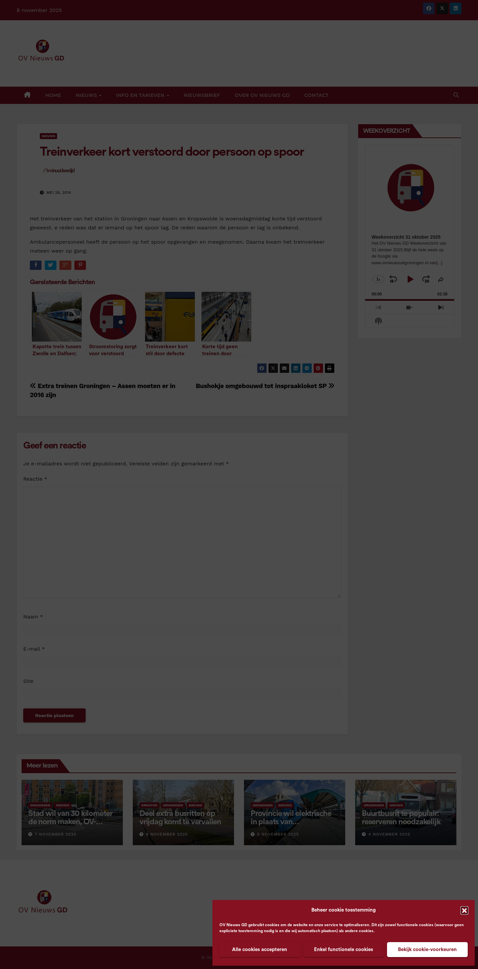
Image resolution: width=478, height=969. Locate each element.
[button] (464, 910)
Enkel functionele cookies (343, 949)
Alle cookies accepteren (259, 949)
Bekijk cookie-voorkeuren (427, 949)
